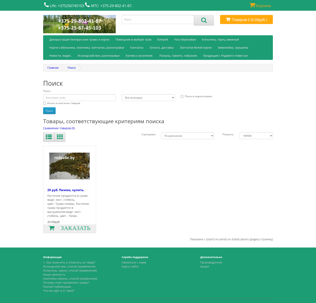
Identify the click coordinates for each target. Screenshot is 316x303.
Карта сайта (130, 266)
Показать (228, 134)
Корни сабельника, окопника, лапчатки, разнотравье (86, 47)
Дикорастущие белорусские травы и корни (79, 39)
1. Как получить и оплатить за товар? (69, 262)
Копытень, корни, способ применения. (70, 270)
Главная (53, 68)
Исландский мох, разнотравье (99, 55)
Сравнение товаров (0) (59, 128)
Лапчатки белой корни (196, 47)
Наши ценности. (54, 274)
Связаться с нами (134, 262)
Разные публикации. (57, 286)
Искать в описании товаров (61, 103)
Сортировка (148, 134)
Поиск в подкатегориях (196, 96)
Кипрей (162, 39)
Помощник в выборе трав (133, 39)
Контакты (136, 47)
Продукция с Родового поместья (225, 55)
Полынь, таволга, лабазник (178, 55)
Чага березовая (185, 39)
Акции (204, 266)
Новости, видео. (60, 55)
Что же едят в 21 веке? (58, 291)
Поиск (72, 68)
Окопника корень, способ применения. (70, 278)
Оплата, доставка (162, 47)
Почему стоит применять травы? (66, 282)
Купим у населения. (139, 55)
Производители (211, 262)
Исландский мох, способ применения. (69, 266)
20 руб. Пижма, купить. (65, 190)
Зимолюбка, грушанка (233, 47)
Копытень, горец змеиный (220, 39)
